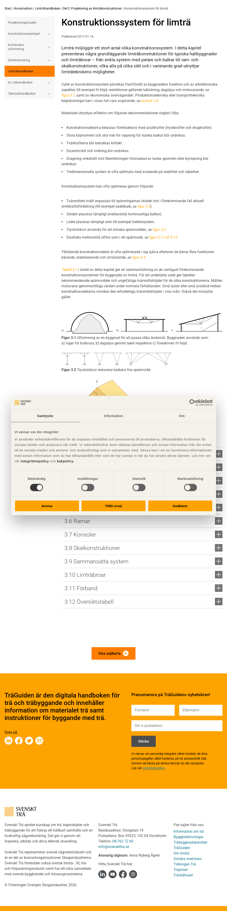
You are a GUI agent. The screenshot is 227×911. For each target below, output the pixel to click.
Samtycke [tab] (45, 416)
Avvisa (46, 506)
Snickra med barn (187, 859)
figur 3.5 (143, 206)
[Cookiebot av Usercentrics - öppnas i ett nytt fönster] (193, 402)
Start (8, 8)
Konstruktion (23, 8)
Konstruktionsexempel (24, 34)
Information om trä (188, 831)
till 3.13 (171, 237)
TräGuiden (181, 848)
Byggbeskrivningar (188, 837)
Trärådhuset (183, 875)
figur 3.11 (156, 237)
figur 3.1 (68, 95)
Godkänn (180, 506)
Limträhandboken (47, 8)
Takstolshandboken (22, 93)
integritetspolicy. (154, 768)
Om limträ (181, 853)
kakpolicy (65, 461)
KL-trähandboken (20, 82)
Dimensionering (19, 60)
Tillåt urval (113, 506)
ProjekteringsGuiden (22, 22)
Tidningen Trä (184, 864)
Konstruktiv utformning (16, 47)
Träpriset (180, 870)
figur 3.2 (159, 229)
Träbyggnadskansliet (190, 842)
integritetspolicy (34, 461)
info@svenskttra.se (113, 847)
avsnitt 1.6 (149, 101)
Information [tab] (113, 416)
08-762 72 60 (122, 841)
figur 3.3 (138, 257)
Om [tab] (182, 416)
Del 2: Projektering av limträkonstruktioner (92, 8)
